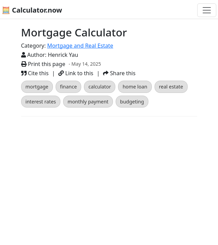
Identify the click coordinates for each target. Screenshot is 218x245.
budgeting (132, 101)
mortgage (37, 86)
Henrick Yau (63, 55)
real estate (171, 86)
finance (68, 86)
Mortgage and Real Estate (80, 45)
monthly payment (88, 101)
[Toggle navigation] (206, 10)
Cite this (35, 73)
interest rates (41, 101)
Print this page (43, 64)
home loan (134, 86)
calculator (99, 86)
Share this (119, 73)
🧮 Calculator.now (32, 10)
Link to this (75, 73)
